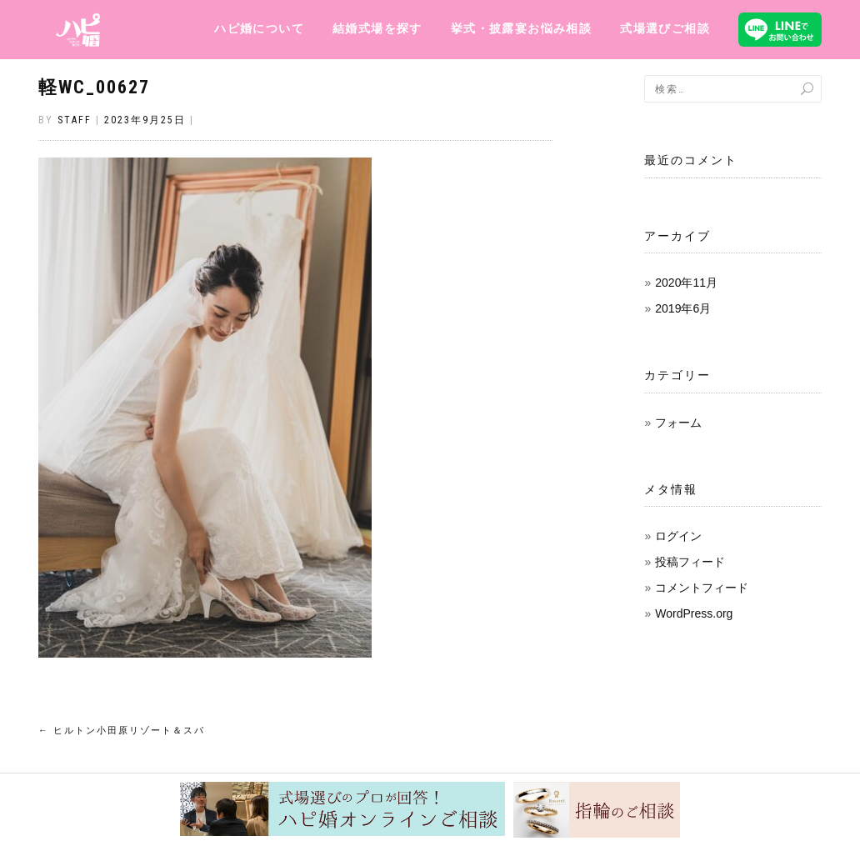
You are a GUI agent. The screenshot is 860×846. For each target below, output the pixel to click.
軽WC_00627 (94, 87)
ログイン (678, 536)
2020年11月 (686, 282)
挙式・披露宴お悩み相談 (521, 28)
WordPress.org (693, 613)
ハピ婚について (259, 28)
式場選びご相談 (665, 28)
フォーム (678, 422)
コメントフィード (701, 587)
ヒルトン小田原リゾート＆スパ (121, 730)
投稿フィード (690, 561)
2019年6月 (683, 308)
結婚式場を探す (377, 28)
